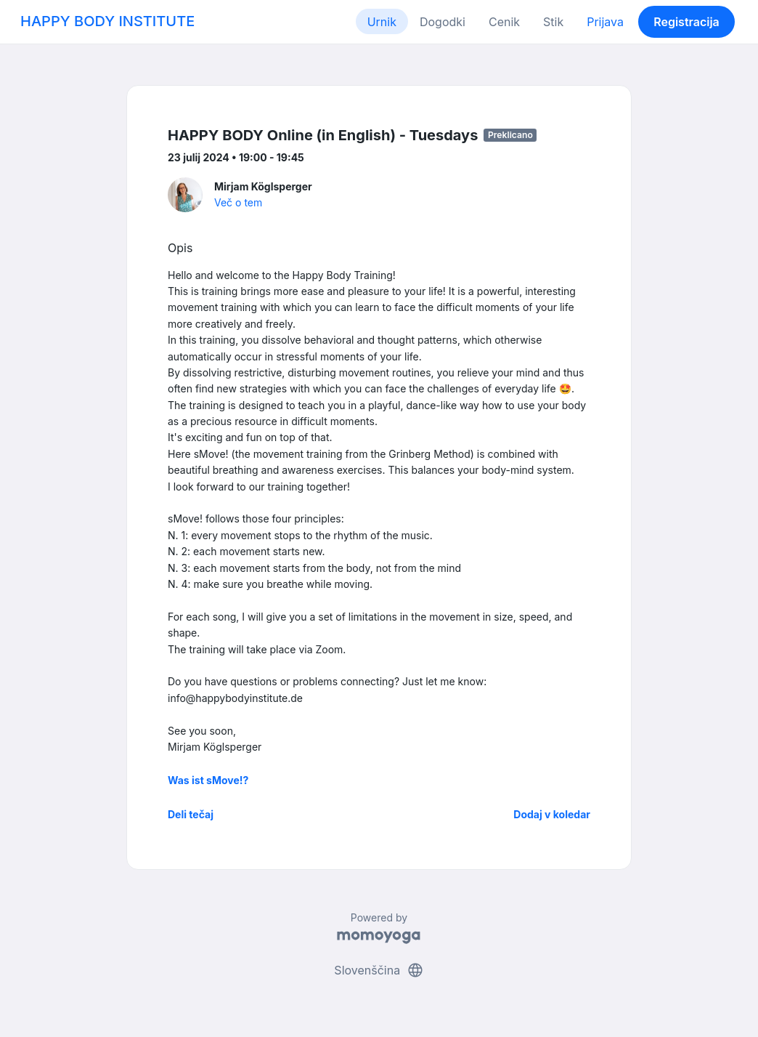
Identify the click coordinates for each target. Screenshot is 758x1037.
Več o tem (238, 202)
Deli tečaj (190, 814)
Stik (553, 22)
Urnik (381, 22)
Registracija (686, 22)
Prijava (605, 22)
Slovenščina (378, 970)
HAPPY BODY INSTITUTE (107, 21)
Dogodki (442, 22)
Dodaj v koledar (551, 814)
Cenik (504, 22)
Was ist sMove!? (208, 780)
